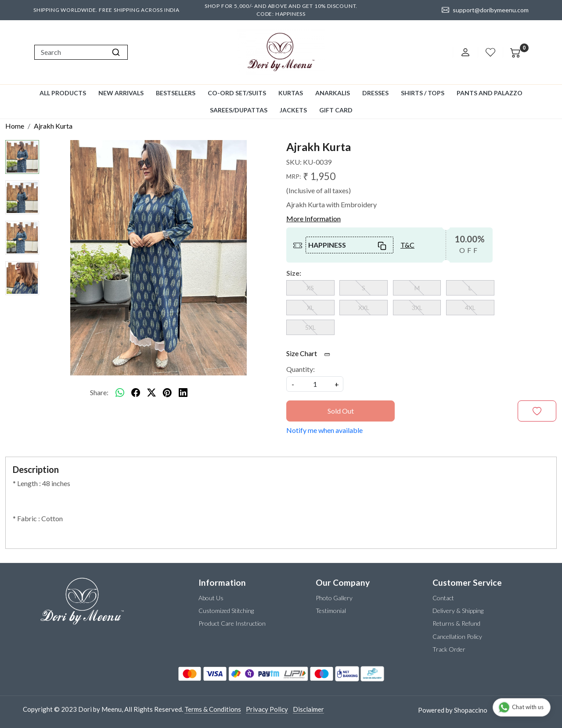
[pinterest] (167, 392)
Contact (443, 598)
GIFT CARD (336, 110)
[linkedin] (183, 392)
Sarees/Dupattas (238, 110)
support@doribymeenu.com (485, 10)
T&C (407, 245)
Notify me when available (324, 430)
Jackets (293, 110)
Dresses (375, 93)
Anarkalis (332, 93)
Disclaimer (308, 709)
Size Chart (311, 353)
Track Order (448, 649)
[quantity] (314, 384)
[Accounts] (465, 52)
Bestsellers (175, 93)
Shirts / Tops (422, 93)
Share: (99, 392)
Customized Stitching (226, 610)
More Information (313, 218)
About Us (210, 598)
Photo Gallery (334, 598)
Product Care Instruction (232, 623)
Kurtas (290, 93)
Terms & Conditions (212, 709)
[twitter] (151, 392)
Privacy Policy (267, 709)
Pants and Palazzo (489, 93)
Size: (293, 273)
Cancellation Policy (457, 636)
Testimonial (331, 610)
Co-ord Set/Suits (237, 93)
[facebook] (136, 392)
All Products (63, 93)
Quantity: (300, 369)
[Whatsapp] (120, 392)
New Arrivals (121, 93)
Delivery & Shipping (457, 610)
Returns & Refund (456, 623)
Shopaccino (470, 710)
